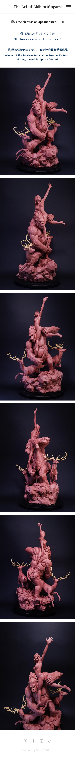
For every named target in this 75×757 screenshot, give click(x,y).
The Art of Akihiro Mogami (38, 6)
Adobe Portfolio (44, 750)
